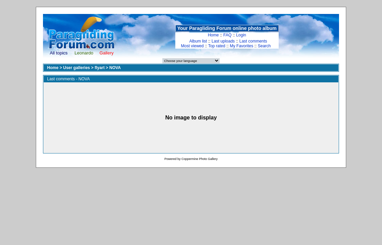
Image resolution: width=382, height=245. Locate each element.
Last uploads (223, 41)
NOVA (115, 67)
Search (264, 46)
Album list (198, 41)
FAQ (227, 35)
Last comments (253, 41)
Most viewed (192, 46)
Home (213, 35)
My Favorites (241, 46)
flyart (99, 67)
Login (241, 35)
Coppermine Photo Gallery (199, 159)
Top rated (216, 46)
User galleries (76, 67)
